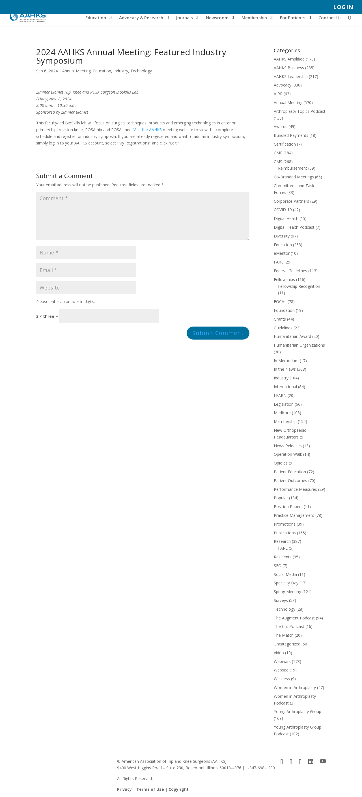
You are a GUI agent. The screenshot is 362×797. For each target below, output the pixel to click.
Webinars (282, 661)
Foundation (284, 310)
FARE (278, 262)
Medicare (282, 412)
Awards (280, 126)
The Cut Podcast (289, 626)
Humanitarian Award (292, 336)
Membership (254, 18)
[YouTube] (323, 761)
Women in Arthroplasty (295, 687)
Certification (285, 144)
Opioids (281, 463)
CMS (278, 161)
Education (95, 18)
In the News (285, 369)
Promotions (285, 524)
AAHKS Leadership (291, 76)
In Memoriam (286, 360)
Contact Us (330, 18)
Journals (184, 18)
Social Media (285, 574)
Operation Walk (288, 454)
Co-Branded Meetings (294, 177)
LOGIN (343, 7)
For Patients (292, 18)
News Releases (288, 445)
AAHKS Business (289, 67)
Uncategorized (287, 644)
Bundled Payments (291, 135)
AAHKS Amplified (289, 59)
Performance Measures (295, 489)
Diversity (282, 236)
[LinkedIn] (310, 761)
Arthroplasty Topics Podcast (300, 111)
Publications (285, 532)
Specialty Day (286, 583)
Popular (281, 497)
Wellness (282, 678)
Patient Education (290, 471)
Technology (141, 71)
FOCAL (280, 301)
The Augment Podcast (294, 618)
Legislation (284, 404)
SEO (277, 565)
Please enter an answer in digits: (65, 301)
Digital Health (286, 218)
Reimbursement (292, 168)
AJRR (278, 93)
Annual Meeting (76, 71)
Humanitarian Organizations (299, 345)
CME (278, 152)
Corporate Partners (291, 201)
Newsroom (217, 18)
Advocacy (282, 85)
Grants (280, 319)
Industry (120, 71)
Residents (283, 557)
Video (279, 652)
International (285, 386)
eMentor (282, 253)
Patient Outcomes (290, 480)
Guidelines (283, 328)
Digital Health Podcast (294, 227)
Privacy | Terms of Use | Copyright (153, 789)
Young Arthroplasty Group (297, 711)
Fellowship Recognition (299, 286)
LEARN (280, 395)
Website (281, 670)
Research (282, 541)
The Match (284, 635)
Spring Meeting (287, 591)
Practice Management (294, 515)
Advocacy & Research (141, 18)
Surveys (281, 600)
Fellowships (284, 279)
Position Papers (288, 506)
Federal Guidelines (290, 270)
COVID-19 (283, 209)
